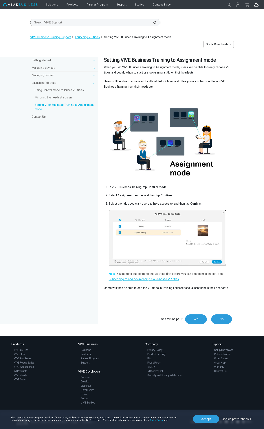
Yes (196, 319)
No (221, 319)
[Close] (228, 4)
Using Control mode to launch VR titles (59, 90)
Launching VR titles (87, 37)
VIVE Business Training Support (50, 37)
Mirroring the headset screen (53, 97)
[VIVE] (20, 5)
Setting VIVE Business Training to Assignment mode (64, 107)
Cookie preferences (235, 419)
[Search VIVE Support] (153, 22)
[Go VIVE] (256, 4)
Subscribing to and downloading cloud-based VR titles (144, 279)
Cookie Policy (156, 420)
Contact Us (39, 116)
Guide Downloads (217, 44)
